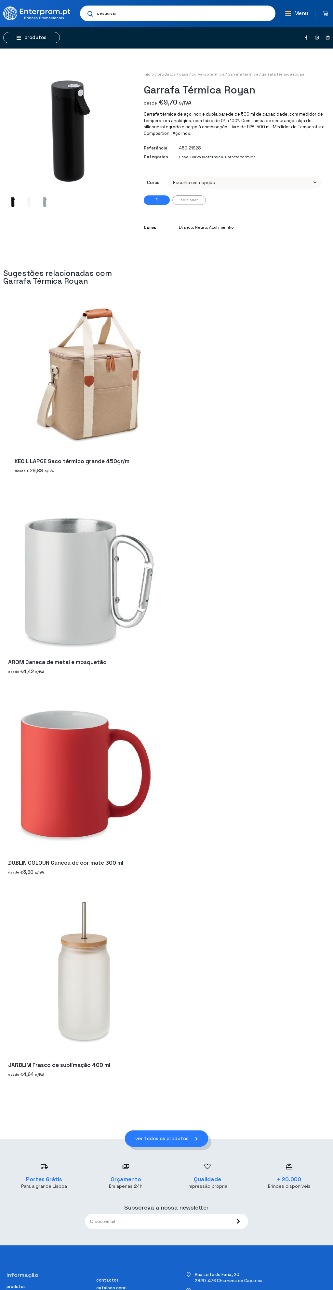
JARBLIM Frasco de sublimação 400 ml (59, 1065)
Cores (153, 182)
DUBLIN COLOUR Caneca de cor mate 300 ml (65, 862)
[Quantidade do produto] (157, 200)
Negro (201, 227)
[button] (296, 13)
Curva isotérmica (208, 74)
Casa (183, 74)
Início (149, 74)
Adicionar (189, 200)
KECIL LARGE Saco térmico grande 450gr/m (72, 461)
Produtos (166, 74)
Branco (186, 227)
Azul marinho (221, 227)
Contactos (107, 1280)
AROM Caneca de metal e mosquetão (57, 662)
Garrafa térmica (243, 74)
